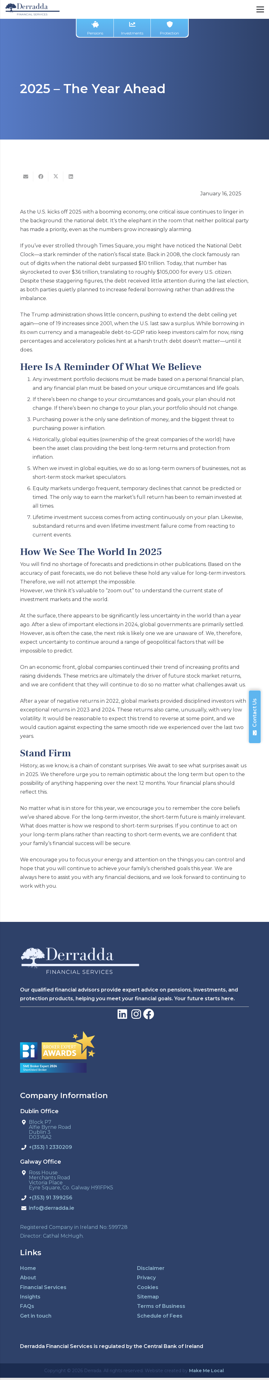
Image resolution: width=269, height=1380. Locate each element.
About (28, 1278)
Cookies (147, 1287)
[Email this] (25, 177)
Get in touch (35, 1316)
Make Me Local (206, 1370)
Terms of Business (161, 1306)
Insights (30, 1297)
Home (28, 1268)
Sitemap (148, 1297)
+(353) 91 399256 (50, 1198)
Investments (132, 28)
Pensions (95, 28)
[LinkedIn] (122, 1013)
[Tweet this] (55, 177)
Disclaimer (151, 1268)
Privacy (146, 1278)
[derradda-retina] (32, 9)
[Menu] (260, 9)
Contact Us (255, 716)
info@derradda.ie (51, 1208)
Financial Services (43, 1287)
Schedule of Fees (159, 1316)
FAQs (27, 1306)
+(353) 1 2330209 (50, 1147)
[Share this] (40, 177)
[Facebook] (148, 1013)
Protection (169, 28)
